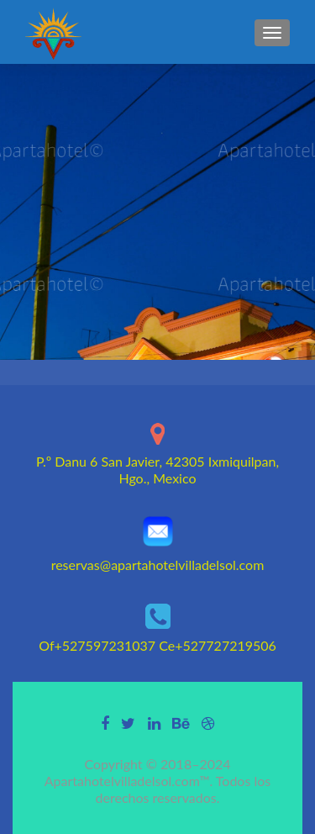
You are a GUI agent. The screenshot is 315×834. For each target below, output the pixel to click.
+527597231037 (105, 645)
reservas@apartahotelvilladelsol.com (158, 565)
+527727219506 (225, 645)
